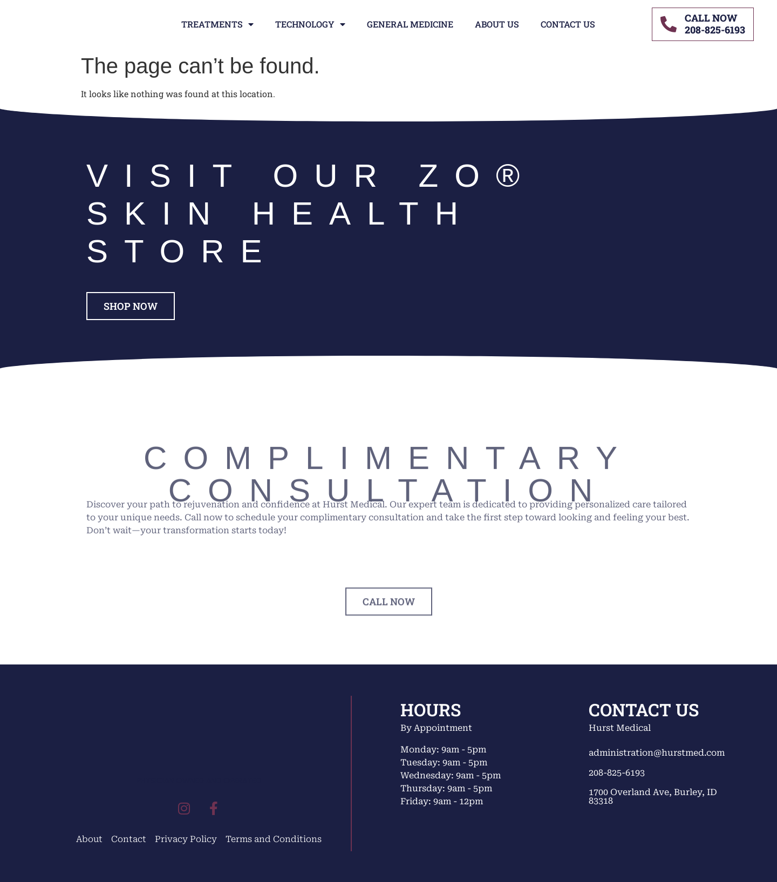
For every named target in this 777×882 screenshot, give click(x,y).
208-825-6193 (617, 773)
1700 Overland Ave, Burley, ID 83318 (653, 796)
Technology (310, 24)
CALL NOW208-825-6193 (715, 23)
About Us (497, 24)
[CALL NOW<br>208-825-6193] (668, 24)
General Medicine (410, 24)
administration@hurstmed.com (657, 753)
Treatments (217, 24)
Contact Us (568, 24)
